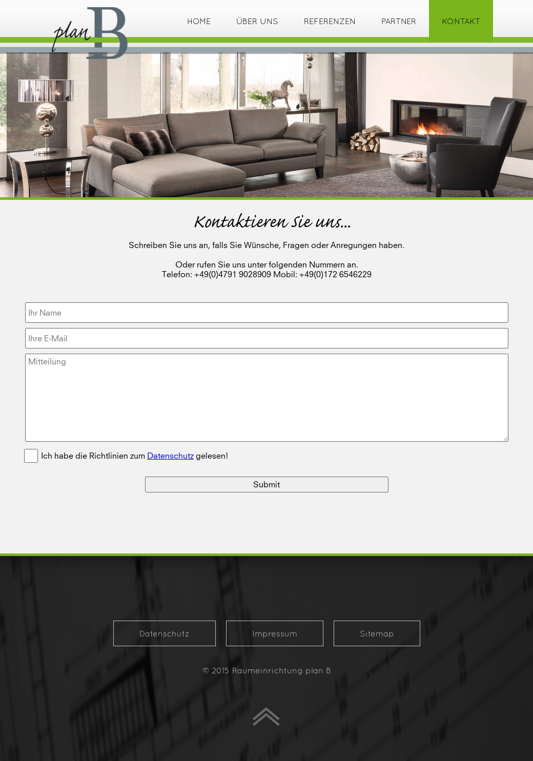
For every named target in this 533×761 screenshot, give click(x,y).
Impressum (274, 633)
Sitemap (377, 633)
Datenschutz (164, 633)
